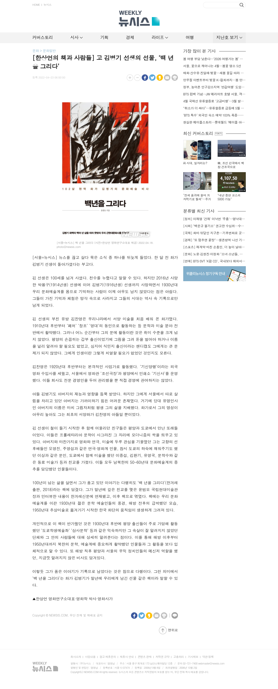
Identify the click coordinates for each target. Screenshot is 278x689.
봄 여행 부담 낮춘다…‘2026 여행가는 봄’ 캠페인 (214, 59)
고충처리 (178, 656)
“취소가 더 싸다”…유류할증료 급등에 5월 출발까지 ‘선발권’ (214, 108)
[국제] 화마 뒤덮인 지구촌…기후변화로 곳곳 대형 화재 (214, 233)
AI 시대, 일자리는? (195, 163)
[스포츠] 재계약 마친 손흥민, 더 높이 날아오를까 (214, 247)
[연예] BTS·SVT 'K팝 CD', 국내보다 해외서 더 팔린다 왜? (214, 261)
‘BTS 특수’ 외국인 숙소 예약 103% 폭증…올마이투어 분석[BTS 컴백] (214, 115)
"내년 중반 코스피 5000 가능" (229, 197)
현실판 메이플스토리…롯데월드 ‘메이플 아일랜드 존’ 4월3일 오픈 (214, 122)
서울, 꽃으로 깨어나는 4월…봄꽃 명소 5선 (212, 66)
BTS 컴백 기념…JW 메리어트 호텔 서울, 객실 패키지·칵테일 (214, 94)
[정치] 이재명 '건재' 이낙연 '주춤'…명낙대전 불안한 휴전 (214, 219)
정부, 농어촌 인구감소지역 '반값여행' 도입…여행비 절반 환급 (214, 87)
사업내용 (90, 656)
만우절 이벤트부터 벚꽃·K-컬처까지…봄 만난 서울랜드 (214, 80)
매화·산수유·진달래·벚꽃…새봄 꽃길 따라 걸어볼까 (214, 73)
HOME (36, 4)
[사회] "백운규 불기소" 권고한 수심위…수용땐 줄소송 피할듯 (214, 226)
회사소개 (76, 656)
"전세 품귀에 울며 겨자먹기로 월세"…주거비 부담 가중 (197, 197)
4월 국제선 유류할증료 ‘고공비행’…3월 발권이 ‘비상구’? (214, 101)
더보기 (218, 133)
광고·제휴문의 (107, 656)
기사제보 (193, 656)
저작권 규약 (162, 656)
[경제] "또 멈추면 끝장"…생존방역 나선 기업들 (214, 240)
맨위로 (173, 630)
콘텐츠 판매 (144, 656)
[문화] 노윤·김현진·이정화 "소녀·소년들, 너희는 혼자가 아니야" (214, 254)
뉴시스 (47, 4)
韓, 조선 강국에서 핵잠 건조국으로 (231, 165)
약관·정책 (207, 656)
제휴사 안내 (127, 656)
